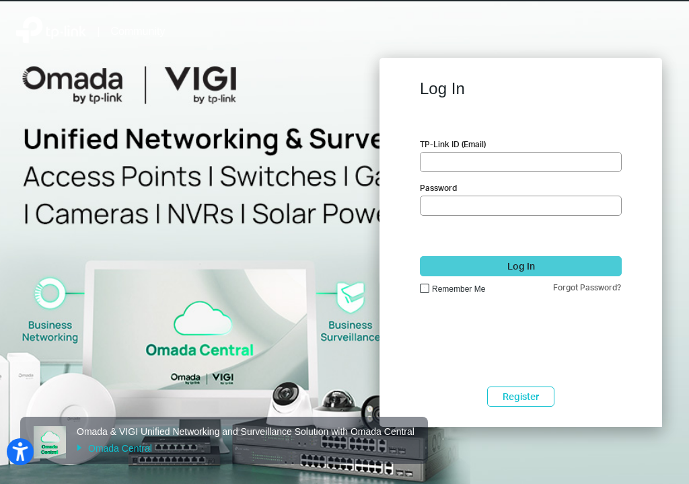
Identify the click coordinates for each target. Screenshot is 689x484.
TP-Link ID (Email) (453, 144)
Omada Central (114, 448)
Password (438, 188)
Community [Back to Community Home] (138, 31)
